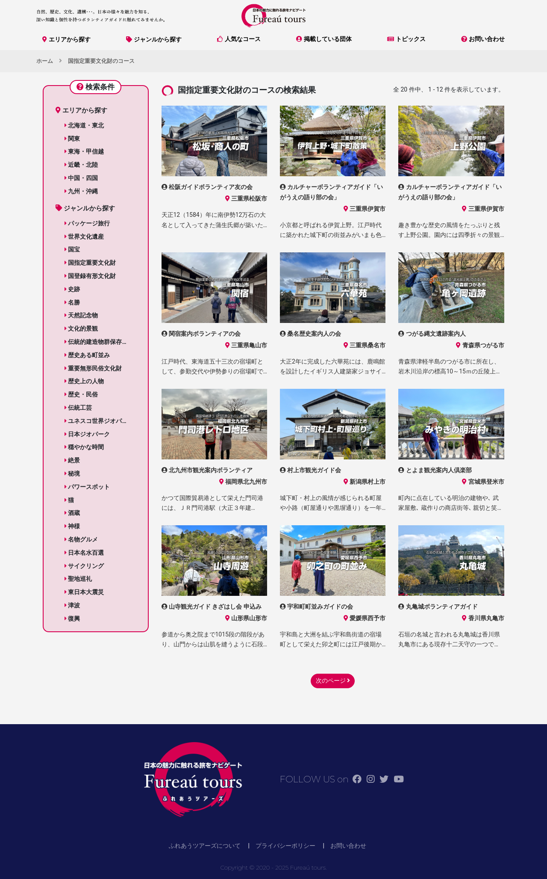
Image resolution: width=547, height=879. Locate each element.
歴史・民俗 (81, 394)
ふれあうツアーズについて (205, 845)
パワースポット (87, 486)
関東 (72, 138)
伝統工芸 (78, 407)
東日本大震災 (84, 592)
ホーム (44, 61)
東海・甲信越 (84, 151)
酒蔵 (72, 512)
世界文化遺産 (84, 236)
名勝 (72, 302)
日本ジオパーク (87, 434)
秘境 (72, 473)
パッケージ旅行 (87, 223)
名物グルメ (81, 539)
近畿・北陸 (81, 164)
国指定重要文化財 (90, 262)
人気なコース (239, 39)
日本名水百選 (84, 552)
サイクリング (84, 565)
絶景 (72, 460)
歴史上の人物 (84, 381)
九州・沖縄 (81, 191)
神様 (72, 526)
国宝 (72, 249)
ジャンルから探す (154, 39)
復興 (72, 618)
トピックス (406, 39)
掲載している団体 (324, 39)
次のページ (333, 680)
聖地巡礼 (78, 578)
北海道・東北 (84, 125)
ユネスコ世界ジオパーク (99, 420)
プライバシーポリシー (285, 845)
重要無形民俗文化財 (93, 368)
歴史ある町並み (87, 355)
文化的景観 (81, 328)
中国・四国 (81, 178)
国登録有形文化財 (90, 275)
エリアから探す (66, 39)
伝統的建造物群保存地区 (99, 341)
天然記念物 (81, 315)
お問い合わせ (483, 39)
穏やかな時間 (84, 447)
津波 (72, 605)
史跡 (72, 289)
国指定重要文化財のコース (101, 61)
